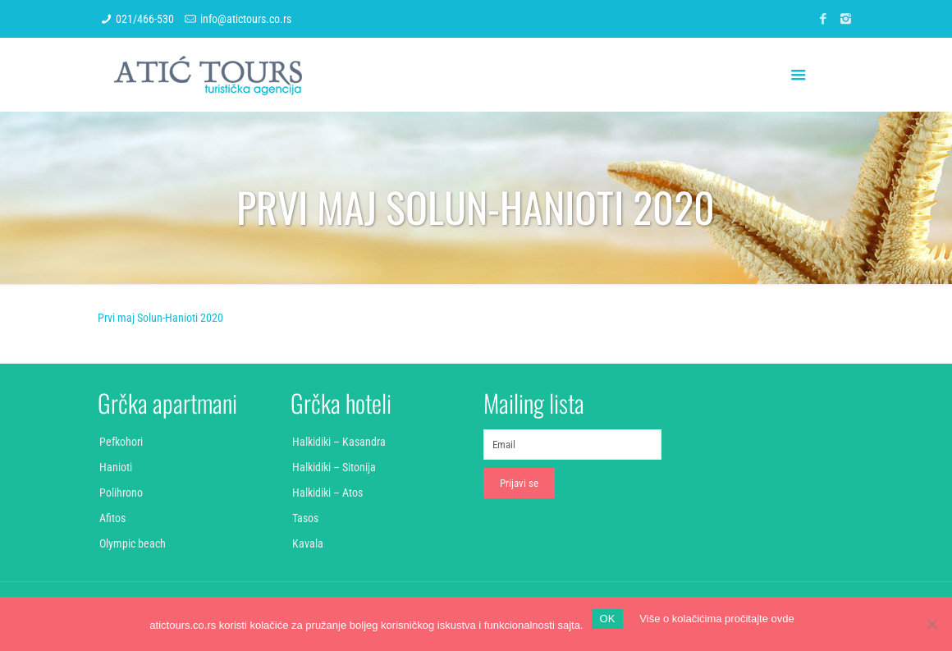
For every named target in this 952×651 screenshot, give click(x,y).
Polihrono (121, 492)
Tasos (305, 518)
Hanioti (115, 467)
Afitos (112, 518)
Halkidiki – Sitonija (334, 467)
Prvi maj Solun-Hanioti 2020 (160, 317)
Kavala (307, 543)
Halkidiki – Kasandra (339, 441)
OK (608, 618)
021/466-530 (145, 18)
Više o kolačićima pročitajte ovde (716, 618)
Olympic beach (132, 543)
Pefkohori (121, 441)
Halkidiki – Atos (327, 492)
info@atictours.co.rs (245, 18)
